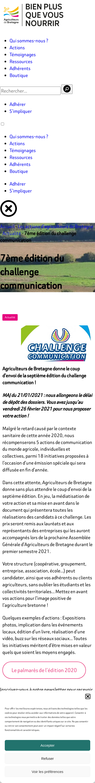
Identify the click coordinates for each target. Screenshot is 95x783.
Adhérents (20, 68)
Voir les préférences (47, 772)
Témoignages (23, 54)
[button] (87, 696)
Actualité (11, 233)
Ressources (21, 61)
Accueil (7, 226)
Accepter (47, 745)
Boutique (19, 75)
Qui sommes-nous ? (29, 40)
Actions (17, 47)
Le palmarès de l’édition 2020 (44, 670)
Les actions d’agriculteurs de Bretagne (55, 226)
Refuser (47, 758)
